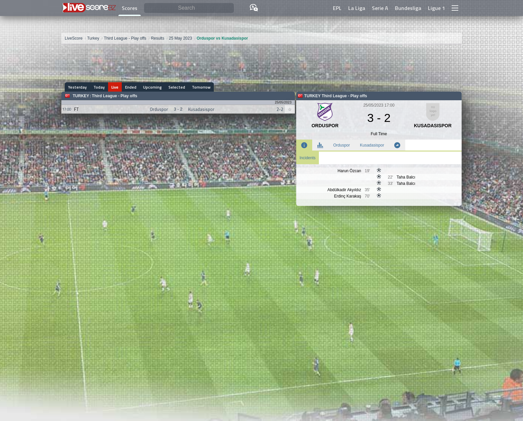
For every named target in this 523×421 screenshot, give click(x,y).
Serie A (380, 8)
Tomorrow (201, 87)
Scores (129, 8)
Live (114, 87)
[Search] (189, 8)
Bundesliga (408, 8)
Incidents (308, 158)
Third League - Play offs (114, 96)
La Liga (356, 8)
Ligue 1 (436, 8)
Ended (130, 87)
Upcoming (152, 87)
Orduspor (341, 145)
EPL (337, 8)
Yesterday (77, 87)
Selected (176, 87)
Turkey (81, 96)
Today (99, 87)
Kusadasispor (372, 145)
